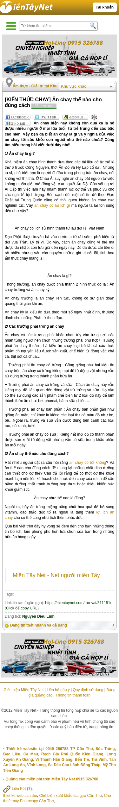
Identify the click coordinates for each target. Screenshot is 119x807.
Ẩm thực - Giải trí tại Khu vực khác (44, 86)
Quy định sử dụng (88, 690)
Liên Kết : (18, 788)
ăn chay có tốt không (87, 462)
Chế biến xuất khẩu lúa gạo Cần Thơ (70, 795)
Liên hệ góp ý (58, 690)
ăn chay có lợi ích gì (52, 205)
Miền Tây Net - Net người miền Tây (56, 575)
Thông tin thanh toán (73, 695)
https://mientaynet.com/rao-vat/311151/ (78, 603)
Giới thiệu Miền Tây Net (23, 690)
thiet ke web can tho (20, 795)
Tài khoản (105, 7)
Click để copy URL (21, 608)
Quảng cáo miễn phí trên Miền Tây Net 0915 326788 (51, 779)
